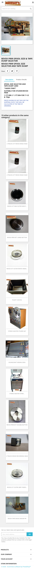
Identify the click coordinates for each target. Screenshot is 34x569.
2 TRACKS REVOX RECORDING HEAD (17, 456)
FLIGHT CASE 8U (17, 300)
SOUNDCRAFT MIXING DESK (17, 362)
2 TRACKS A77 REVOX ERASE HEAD (17, 144)
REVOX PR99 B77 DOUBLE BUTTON (17, 425)
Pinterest (17, 71)
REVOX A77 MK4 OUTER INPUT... (17, 206)
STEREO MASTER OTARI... (17, 393)
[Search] (17, 8)
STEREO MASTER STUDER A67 (17, 331)
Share (7, 71)
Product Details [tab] (21, 79)
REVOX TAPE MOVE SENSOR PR (17, 518)
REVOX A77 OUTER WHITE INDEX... (17, 269)
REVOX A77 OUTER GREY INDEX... (17, 487)
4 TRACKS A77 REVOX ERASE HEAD (17, 175)
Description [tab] (9, 79)
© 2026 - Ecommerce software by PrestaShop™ (16, 567)
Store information (9, 564)
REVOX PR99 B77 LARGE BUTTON (17, 237)
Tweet (12, 71)
